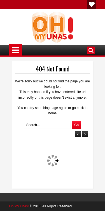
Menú (15, 50)
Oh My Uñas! (19, 206)
